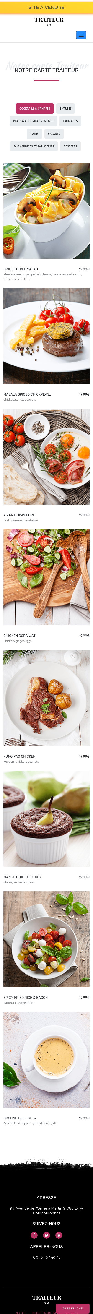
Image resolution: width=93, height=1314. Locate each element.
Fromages (70, 121)
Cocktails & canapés (34, 108)
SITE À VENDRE (46, 7)
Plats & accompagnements (33, 121)
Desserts (70, 146)
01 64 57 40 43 (73, 1308)
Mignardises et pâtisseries (34, 146)
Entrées (66, 108)
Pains (35, 134)
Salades (54, 134)
